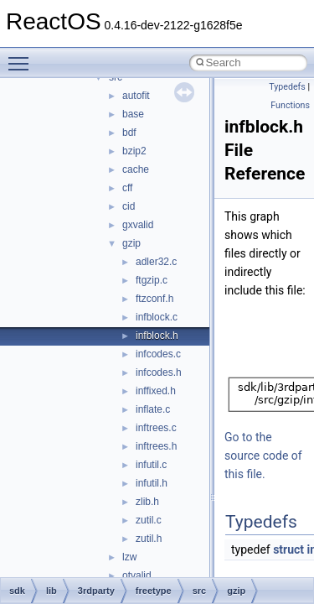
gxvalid (137, 225)
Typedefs (287, 86)
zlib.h (147, 502)
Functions (290, 105)
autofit (136, 96)
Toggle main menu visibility (22, 56)
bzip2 (134, 151)
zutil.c (149, 520)
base (133, 114)
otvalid (137, 575)
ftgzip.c (151, 280)
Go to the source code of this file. (263, 455)
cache (135, 169)
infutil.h (151, 483)
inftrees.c (156, 428)
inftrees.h (156, 446)
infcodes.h (159, 372)
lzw (129, 557)
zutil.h (149, 538)
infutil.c (151, 465)
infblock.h (157, 335)
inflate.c (153, 409)
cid (128, 206)
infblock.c (157, 317)
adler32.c (156, 262)
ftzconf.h (154, 299)
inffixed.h (156, 391)
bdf (129, 132)
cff (127, 188)
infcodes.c (158, 354)
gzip (131, 243)
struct (288, 549)
